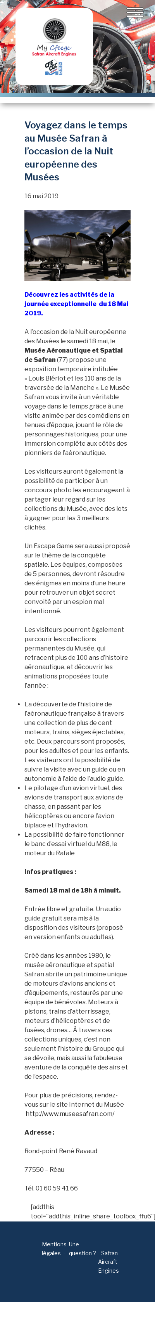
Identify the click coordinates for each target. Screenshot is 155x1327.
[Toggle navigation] (135, 12)
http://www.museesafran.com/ (70, 1114)
